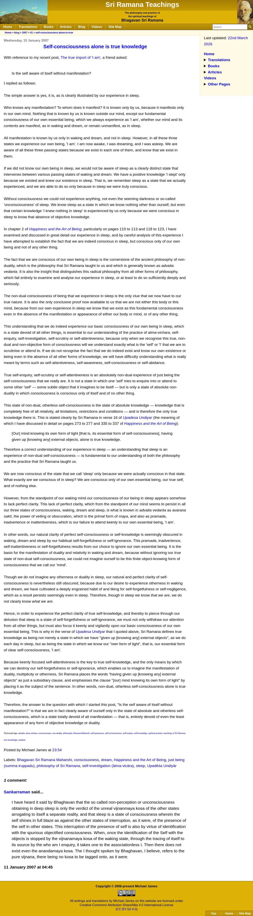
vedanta (21, 740)
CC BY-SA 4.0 (126, 909)
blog (16, 32)
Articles (66, 26)
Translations (28, 26)
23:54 (57, 750)
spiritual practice (155, 733)
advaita (21, 733)
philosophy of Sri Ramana (58, 766)
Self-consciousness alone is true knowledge (95, 46)
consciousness (44, 733)
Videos (97, 26)
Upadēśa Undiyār (161, 766)
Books (49, 26)
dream (106, 760)
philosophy (67, 733)
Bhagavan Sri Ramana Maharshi (44, 760)
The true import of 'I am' (80, 57)
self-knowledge (140, 733)
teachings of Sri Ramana (174, 733)
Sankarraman (17, 792)
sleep (140, 766)
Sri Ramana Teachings (142, 4)
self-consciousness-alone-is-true (54, 32)
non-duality (57, 733)
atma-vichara (31, 733)
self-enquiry (128, 733)
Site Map (115, 26)
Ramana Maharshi (81, 733)
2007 (24, 32)
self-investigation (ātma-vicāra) (108, 766)
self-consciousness (113, 733)
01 (31, 32)
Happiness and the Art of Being (140, 760)
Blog (81, 26)
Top (213, 913)
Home (7, 26)
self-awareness (97, 733)
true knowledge (10, 740)
